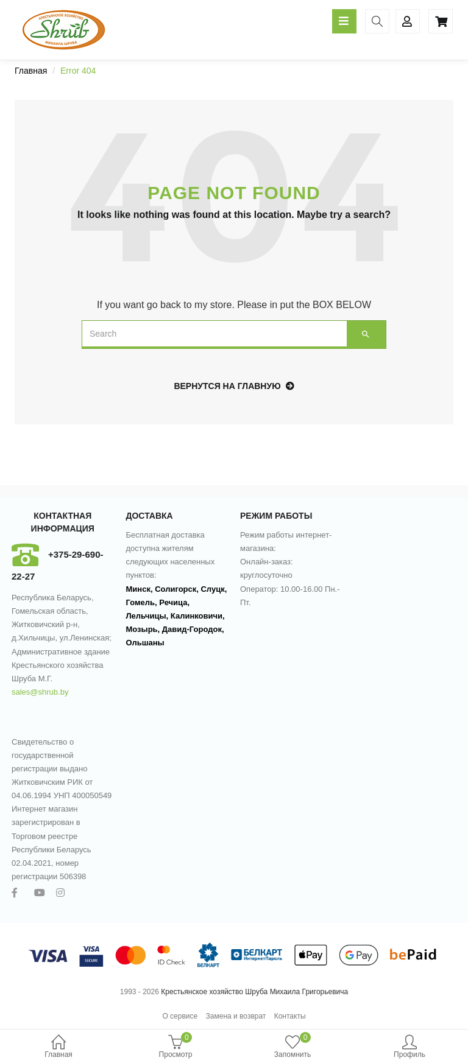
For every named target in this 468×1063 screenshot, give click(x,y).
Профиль (409, 1047)
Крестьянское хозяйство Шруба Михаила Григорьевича (254, 992)
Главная (58, 1047)
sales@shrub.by (40, 691)
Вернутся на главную (234, 386)
